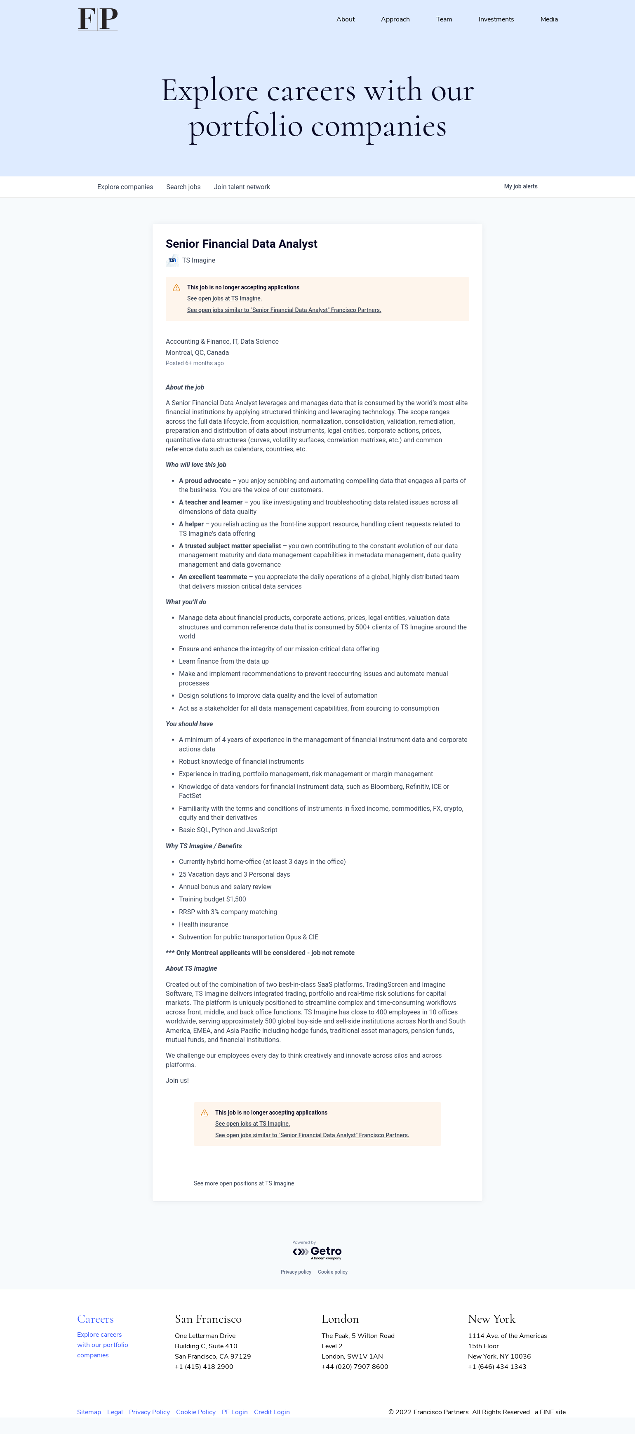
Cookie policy (333, 1272)
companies (125, 187)
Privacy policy (296, 1272)
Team (444, 19)
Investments (496, 19)
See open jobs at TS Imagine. (224, 298)
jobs (183, 187)
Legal (115, 1412)
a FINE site (550, 1412)
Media (549, 19)
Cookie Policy (196, 1412)
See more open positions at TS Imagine (244, 1183)
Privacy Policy (149, 1412)
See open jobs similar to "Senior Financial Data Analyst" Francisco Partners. (284, 310)
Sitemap (89, 1412)
